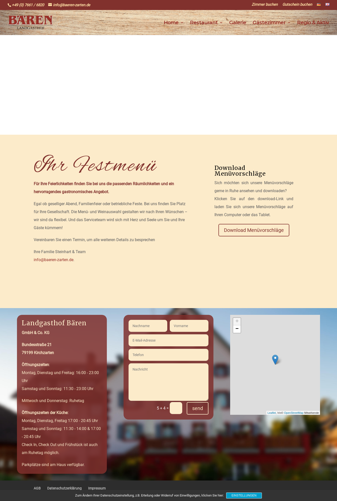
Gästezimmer (269, 23)
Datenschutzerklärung (64, 488)
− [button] (237, 329)
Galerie (237, 23)
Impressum (97, 488)
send (197, 408)
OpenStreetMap (294, 412)
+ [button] (237, 321)
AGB (37, 488)
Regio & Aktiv (313, 23)
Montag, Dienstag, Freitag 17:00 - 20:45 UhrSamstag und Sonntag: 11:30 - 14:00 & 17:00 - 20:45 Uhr (61, 424)
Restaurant (204, 23)
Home (171, 23)
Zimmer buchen (265, 5)
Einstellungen (243, 495)
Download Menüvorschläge (254, 230)
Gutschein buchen (297, 5)
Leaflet (272, 412)
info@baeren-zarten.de (53, 259)
